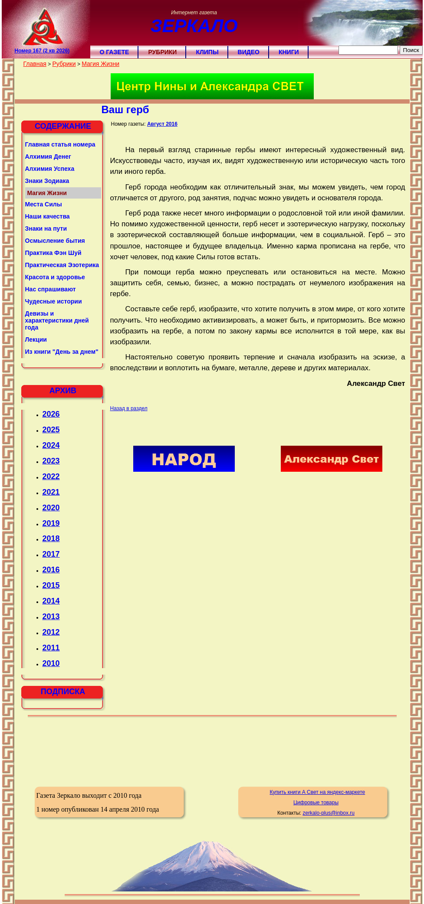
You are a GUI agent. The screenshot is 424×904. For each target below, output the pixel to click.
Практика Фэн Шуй (53, 252)
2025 (51, 429)
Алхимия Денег (48, 156)
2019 (51, 523)
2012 (51, 632)
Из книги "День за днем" (62, 351)
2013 (51, 616)
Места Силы (43, 204)
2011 (51, 647)
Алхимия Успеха (50, 168)
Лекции (36, 339)
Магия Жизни (100, 63)
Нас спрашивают (50, 289)
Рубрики (162, 52)
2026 (51, 414)
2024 (51, 445)
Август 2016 (162, 124)
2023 (51, 461)
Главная (34, 63)
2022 (51, 476)
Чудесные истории (53, 301)
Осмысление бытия (55, 240)
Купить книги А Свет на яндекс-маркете (317, 792)
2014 (51, 601)
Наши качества (47, 216)
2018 (51, 538)
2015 (51, 585)
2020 (51, 507)
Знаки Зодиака (47, 180)
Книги (289, 52)
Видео (249, 52)
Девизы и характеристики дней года (57, 320)
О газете (114, 52)
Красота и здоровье (55, 277)
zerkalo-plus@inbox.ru (328, 813)
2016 (51, 569)
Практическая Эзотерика (62, 264)
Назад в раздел (129, 408)
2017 (51, 554)
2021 (51, 492)
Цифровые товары (316, 803)
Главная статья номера (60, 144)
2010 (51, 663)
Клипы (207, 52)
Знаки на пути (46, 228)
